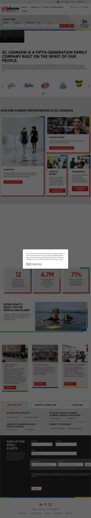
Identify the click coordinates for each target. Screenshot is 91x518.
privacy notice (58, 259)
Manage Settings (37, 264)
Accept (29, 264)
